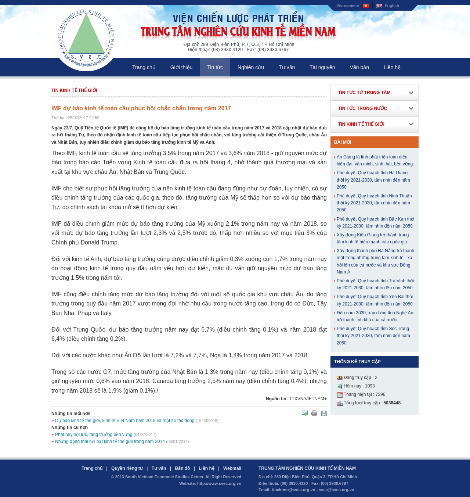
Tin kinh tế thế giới (74, 90)
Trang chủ (144, 67)
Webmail (232, 468)
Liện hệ (206, 468)
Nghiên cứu (251, 67)
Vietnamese (347, 5)
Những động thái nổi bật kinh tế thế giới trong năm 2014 (110, 441)
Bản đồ (182, 468)
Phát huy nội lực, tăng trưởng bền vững (93, 434)
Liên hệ (392, 67)
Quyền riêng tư (127, 468)
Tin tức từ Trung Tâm (364, 92)
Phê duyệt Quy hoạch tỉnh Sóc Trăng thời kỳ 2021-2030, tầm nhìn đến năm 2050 (373, 335)
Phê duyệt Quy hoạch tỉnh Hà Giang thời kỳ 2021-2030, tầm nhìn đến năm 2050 (373, 179)
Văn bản (359, 67)
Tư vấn (287, 67)
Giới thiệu (181, 67)
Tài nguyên (322, 67)
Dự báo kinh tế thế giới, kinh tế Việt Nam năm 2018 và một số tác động (124, 420)
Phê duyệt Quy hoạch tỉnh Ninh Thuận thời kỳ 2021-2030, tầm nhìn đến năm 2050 (374, 202)
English (391, 5)
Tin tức (215, 67)
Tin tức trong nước (362, 108)
